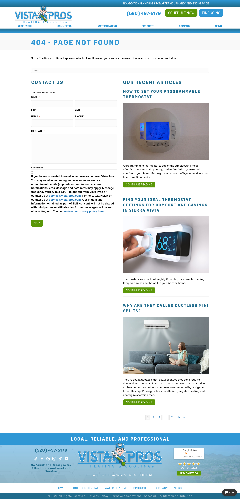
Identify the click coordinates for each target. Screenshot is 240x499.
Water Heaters (107, 26)
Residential (25, 26)
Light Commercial (85, 488)
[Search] (120, 70)
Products (148, 26)
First (33, 108)
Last (77, 108)
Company (184, 26)
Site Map (186, 495)
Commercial (65, 26)
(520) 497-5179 (51, 450)
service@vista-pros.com (65, 193)
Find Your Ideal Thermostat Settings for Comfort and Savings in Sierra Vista (165, 205)
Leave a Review (189, 473)
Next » (181, 417)
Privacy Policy (98, 495)
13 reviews (191, 467)
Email (35, 115)
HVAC (62, 488)
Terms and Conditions (126, 495)
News (218, 26)
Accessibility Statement (161, 495)
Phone (79, 115)
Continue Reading (139, 184)
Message (38, 129)
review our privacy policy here (84, 209)
